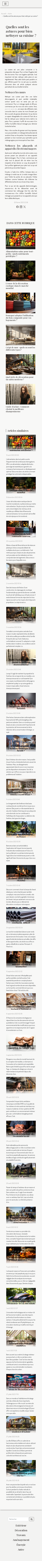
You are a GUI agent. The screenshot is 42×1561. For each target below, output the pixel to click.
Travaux (21, 1535)
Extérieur (21, 1525)
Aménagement (21, 1539)
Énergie (21, 1544)
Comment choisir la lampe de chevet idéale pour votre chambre (21, 878)
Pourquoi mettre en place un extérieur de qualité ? (21, 1175)
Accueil (3, 14)
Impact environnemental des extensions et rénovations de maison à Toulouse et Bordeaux (21, 1008)
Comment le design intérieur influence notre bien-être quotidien (21, 1343)
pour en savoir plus (11, 109)
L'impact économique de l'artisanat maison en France (21, 1258)
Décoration (21, 1530)
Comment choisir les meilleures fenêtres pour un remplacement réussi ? (21, 792)
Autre (10, 14)
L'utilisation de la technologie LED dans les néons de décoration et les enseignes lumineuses (21, 1388)
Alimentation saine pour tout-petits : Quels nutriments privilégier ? (20, 253)
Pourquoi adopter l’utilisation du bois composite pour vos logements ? (19, 317)
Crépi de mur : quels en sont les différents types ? (20, 348)
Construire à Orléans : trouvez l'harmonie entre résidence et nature (21, 1429)
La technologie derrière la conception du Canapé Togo (21, 1046)
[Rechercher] (18, 1519)
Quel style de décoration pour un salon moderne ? (20, 378)
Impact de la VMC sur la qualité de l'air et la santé (21, 1088)
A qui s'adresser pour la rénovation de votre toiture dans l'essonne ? (21, 1220)
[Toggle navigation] (5, 4)
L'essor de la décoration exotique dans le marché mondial (17, 285)
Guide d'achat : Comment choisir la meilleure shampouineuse (17, 409)
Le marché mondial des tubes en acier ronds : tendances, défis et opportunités (21, 922)
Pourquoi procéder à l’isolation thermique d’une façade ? (21, 748)
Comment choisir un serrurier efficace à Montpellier (21, 964)
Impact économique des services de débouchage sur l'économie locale (21, 1134)
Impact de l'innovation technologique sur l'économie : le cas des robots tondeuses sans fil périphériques (21, 1303)
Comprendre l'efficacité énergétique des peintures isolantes (21, 706)
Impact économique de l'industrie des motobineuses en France (21, 834)
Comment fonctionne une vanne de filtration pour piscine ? (21, 1473)
